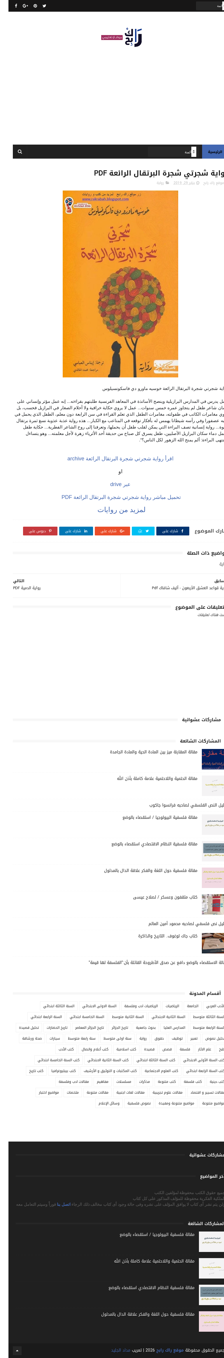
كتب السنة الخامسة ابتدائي (50, 1060)
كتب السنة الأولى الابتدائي (195, 1060)
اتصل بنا (55, 1204)
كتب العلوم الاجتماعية (153, 1071)
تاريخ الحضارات (48, 1027)
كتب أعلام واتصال (86, 1049)
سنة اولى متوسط (109, 1038)
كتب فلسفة (184, 1081)
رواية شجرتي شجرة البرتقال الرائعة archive (112, 459)
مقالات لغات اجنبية (122, 1092)
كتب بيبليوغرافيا (55, 1071)
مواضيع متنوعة (205, 1103)
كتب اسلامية (118, 1049)
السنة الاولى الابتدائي (91, 1006)
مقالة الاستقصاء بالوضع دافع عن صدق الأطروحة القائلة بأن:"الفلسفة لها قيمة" (150, 963)
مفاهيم (94, 1081)
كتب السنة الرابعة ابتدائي (197, 1071)
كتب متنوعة (158, 1081)
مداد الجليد (112, 1350)
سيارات (46, 1038)
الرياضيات (164, 1006)
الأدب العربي (207, 1006)
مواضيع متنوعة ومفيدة (168, 1103)
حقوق (150, 1038)
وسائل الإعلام (100, 1103)
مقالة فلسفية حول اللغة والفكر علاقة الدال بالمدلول (142, 871)
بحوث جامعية (137, 1027)
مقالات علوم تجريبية (159, 1092)
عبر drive (112, 484)
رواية (151, 183)
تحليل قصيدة (20, 1027)
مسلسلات (115, 1081)
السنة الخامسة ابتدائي (78, 1017)
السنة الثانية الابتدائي (160, 1017)
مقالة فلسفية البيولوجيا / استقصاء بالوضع (151, 817)
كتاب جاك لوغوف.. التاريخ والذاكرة (159, 936)
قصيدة (141, 1049)
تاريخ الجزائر (111, 1027)
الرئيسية (207, 152)
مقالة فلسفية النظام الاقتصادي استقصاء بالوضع (146, 844)
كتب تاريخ (28, 1071)
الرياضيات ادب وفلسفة (132, 1006)
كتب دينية (208, 1081)
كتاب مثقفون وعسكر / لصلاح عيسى (157, 897)
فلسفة (176, 1049)
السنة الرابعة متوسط (200, 1027)
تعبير (185, 1038)
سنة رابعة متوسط (73, 1038)
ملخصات (64, 1092)
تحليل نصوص (206, 1038)
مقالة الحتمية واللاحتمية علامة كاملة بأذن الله (148, 779)
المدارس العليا (166, 1027)
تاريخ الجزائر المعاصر (81, 1027)
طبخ (213, 1049)
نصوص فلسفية (130, 1103)
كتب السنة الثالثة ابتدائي (147, 1060)
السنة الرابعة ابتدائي (37, 1017)
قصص (158, 1049)
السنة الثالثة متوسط (200, 1017)
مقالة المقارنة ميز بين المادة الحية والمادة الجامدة (145, 752)
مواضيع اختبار (40, 1092)
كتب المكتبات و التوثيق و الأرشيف (101, 1071)
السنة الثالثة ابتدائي (50, 1006)
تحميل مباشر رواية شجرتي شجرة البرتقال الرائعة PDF (112, 497)
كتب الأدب (57, 1049)
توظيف (168, 1038)
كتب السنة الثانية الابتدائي (99, 1060)
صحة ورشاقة (23, 1038)
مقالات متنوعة (89, 1092)
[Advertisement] (112, 93)
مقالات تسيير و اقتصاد (199, 1092)
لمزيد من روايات (112, 510)
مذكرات (136, 1081)
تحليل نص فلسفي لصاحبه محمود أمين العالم (180, 924)
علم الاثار (196, 1049)
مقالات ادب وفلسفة (65, 1081)
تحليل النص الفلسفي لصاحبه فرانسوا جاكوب (180, 805)
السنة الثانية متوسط (119, 1017)
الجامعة (184, 1006)
